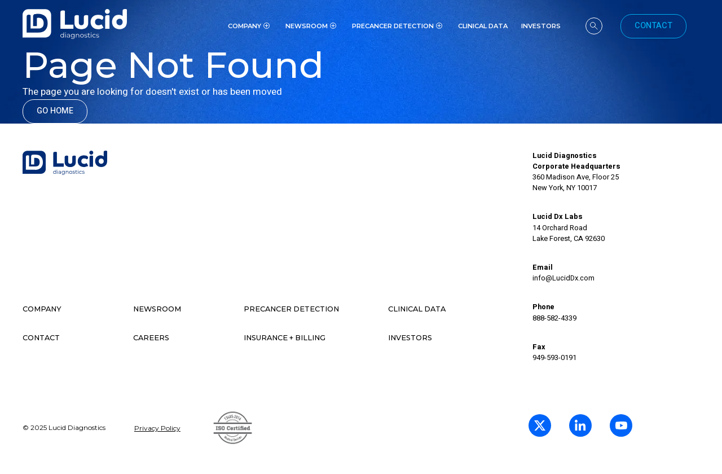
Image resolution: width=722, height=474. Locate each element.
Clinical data (417, 309)
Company (42, 309)
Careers (151, 337)
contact (41, 337)
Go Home (55, 111)
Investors (410, 337)
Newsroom (157, 309)
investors (541, 26)
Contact (653, 26)
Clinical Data (483, 26)
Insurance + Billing (284, 337)
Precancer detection (291, 309)
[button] (250, 26)
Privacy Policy (157, 428)
